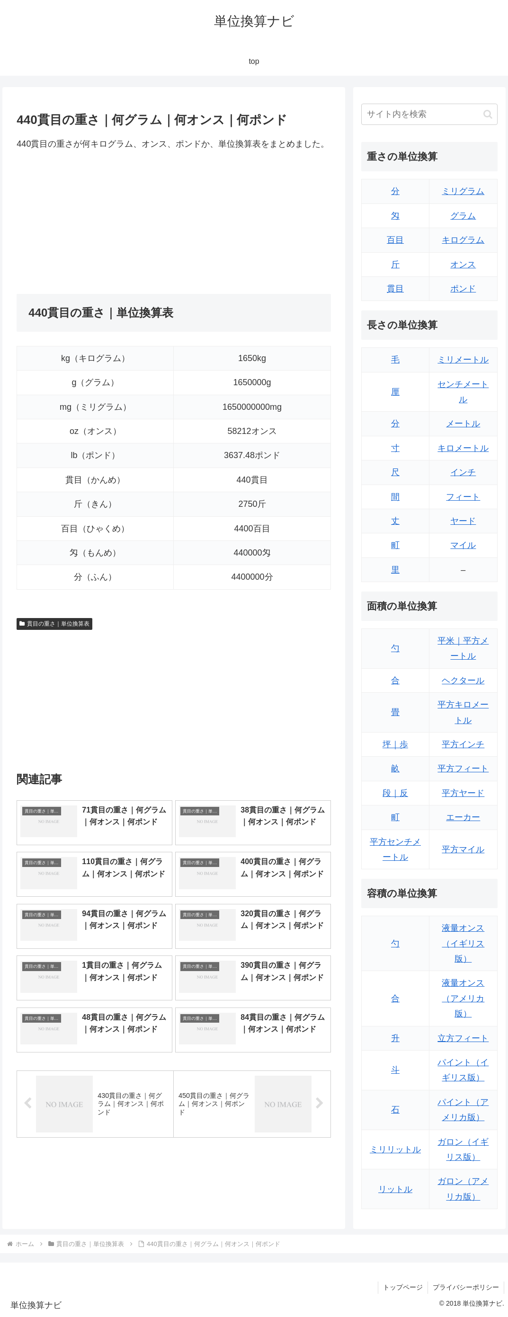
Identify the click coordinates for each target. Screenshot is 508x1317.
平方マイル (463, 849)
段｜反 (395, 793)
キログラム (463, 240)
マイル (463, 545)
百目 (395, 240)
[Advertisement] (95, 222)
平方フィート (463, 768)
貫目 (395, 288)
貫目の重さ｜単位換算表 (54, 623)
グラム (463, 216)
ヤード (463, 521)
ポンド (463, 288)
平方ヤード (463, 793)
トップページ (403, 1287)
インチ (463, 472)
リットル (395, 1189)
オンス (463, 264)
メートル (463, 423)
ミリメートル (463, 359)
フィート (463, 497)
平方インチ (463, 744)
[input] (429, 114)
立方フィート (463, 1038)
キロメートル (463, 448)
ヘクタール (463, 680)
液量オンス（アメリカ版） (463, 998)
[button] (488, 114)
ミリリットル (395, 1149)
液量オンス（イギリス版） (463, 943)
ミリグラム (463, 191)
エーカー (463, 817)
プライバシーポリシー (466, 1287)
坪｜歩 (395, 744)
